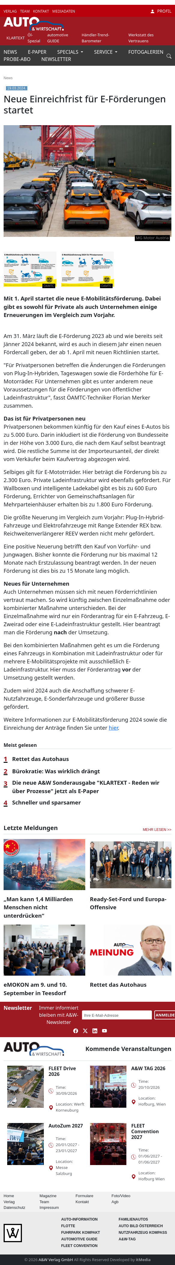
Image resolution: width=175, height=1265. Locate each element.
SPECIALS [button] (68, 52)
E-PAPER (38, 52)
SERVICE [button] (104, 52)
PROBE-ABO (18, 59)
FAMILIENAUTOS (133, 1219)
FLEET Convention (79, 1246)
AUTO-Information (79, 1219)
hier (113, 727)
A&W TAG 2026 (148, 1068)
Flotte (68, 1226)
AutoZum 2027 (66, 1125)
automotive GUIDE (57, 38)
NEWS (11, 52)
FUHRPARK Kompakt (80, 1232)
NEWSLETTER (56, 59)
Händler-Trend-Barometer (95, 38)
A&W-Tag (127, 1239)
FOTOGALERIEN (146, 52)
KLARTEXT (16, 38)
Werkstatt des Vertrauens (141, 38)
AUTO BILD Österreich (141, 1226)
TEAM (25, 11)
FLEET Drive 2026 (62, 1071)
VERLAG (11, 11)
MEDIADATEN (63, 11)
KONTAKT (41, 11)
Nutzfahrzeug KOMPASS (143, 1232)
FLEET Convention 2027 (145, 1131)
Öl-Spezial (34, 38)
